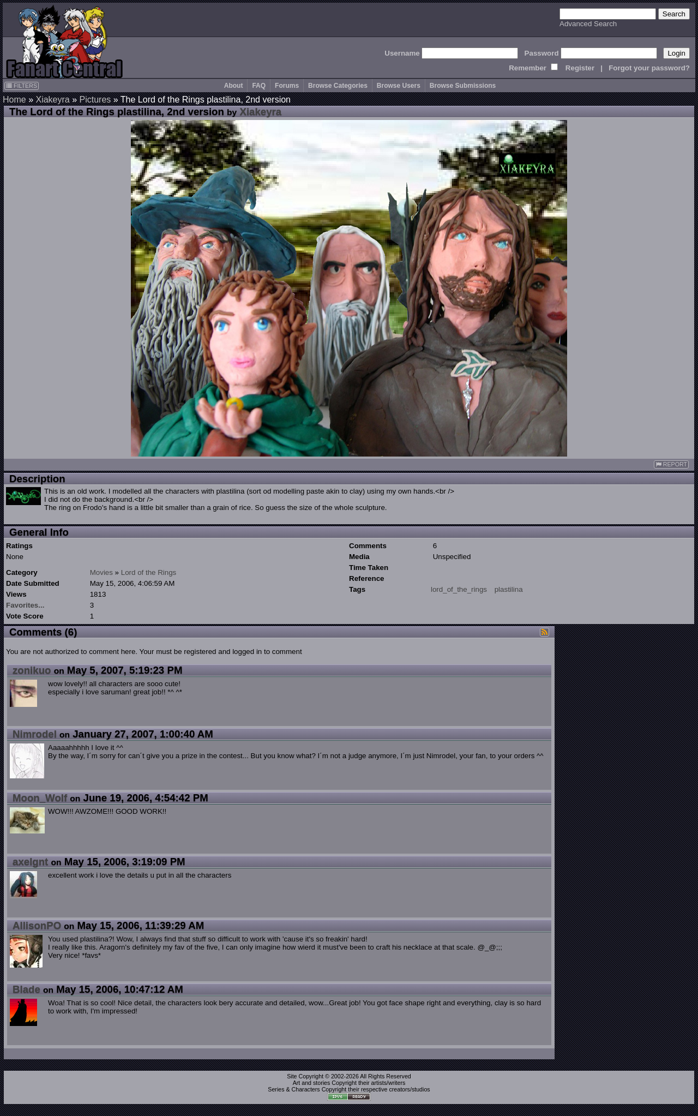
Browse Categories (338, 85)
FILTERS (21, 85)
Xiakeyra (52, 99)
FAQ (259, 85)
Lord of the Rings (149, 572)
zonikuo (32, 670)
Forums (287, 85)
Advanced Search (588, 24)
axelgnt (30, 861)
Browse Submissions (463, 85)
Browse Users (398, 85)
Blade (26, 989)
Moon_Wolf (40, 797)
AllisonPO (37, 925)
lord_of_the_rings (459, 589)
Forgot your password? (649, 68)
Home (14, 99)
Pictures (95, 99)
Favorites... (25, 605)
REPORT (671, 464)
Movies (101, 572)
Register (579, 68)
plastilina (509, 589)
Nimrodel (35, 734)
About (233, 85)
